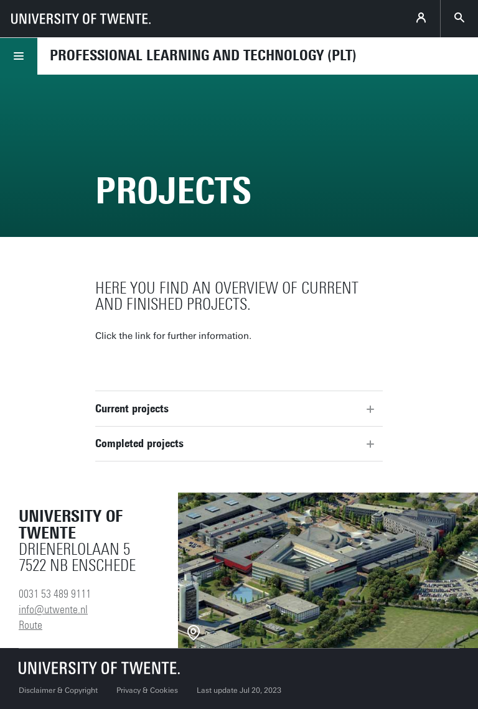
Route (30, 625)
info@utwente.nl (53, 609)
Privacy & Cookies (147, 690)
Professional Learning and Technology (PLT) (203, 55)
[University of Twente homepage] (81, 18)
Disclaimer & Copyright (58, 690)
